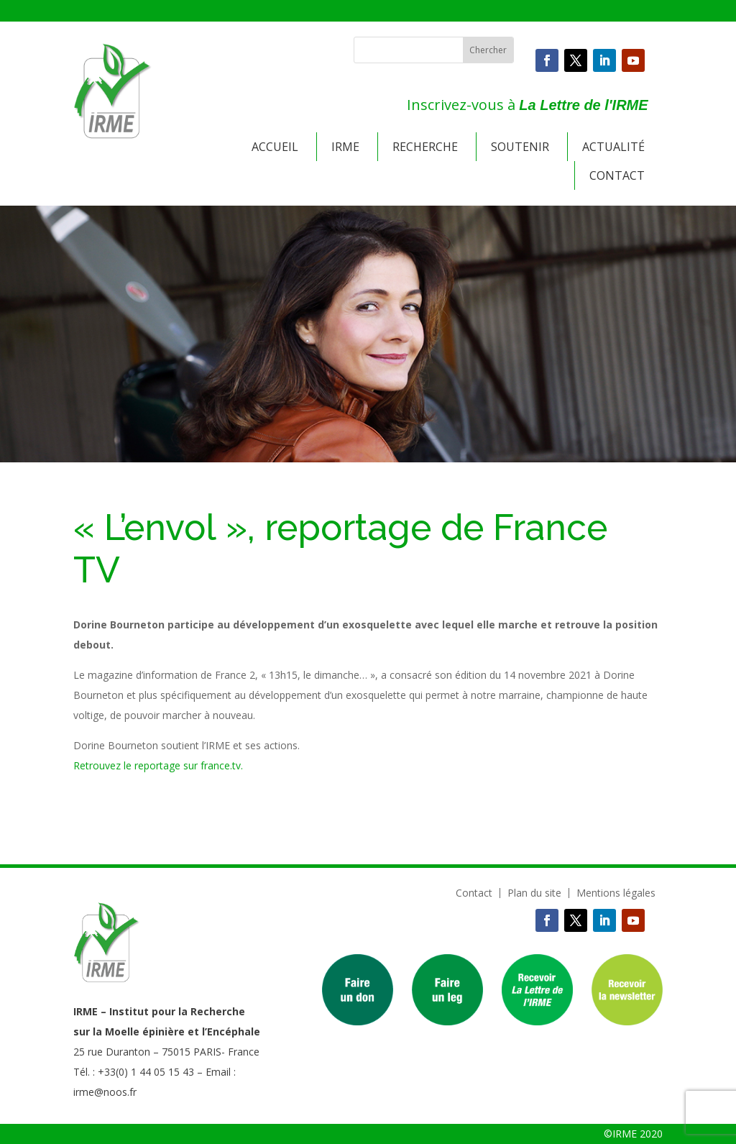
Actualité (613, 147)
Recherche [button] (425, 147)
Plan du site (534, 893)
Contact (617, 175)
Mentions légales (616, 893)
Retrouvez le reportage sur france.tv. (158, 765)
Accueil (275, 147)
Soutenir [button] (520, 147)
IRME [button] (345, 147)
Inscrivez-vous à (527, 104)
